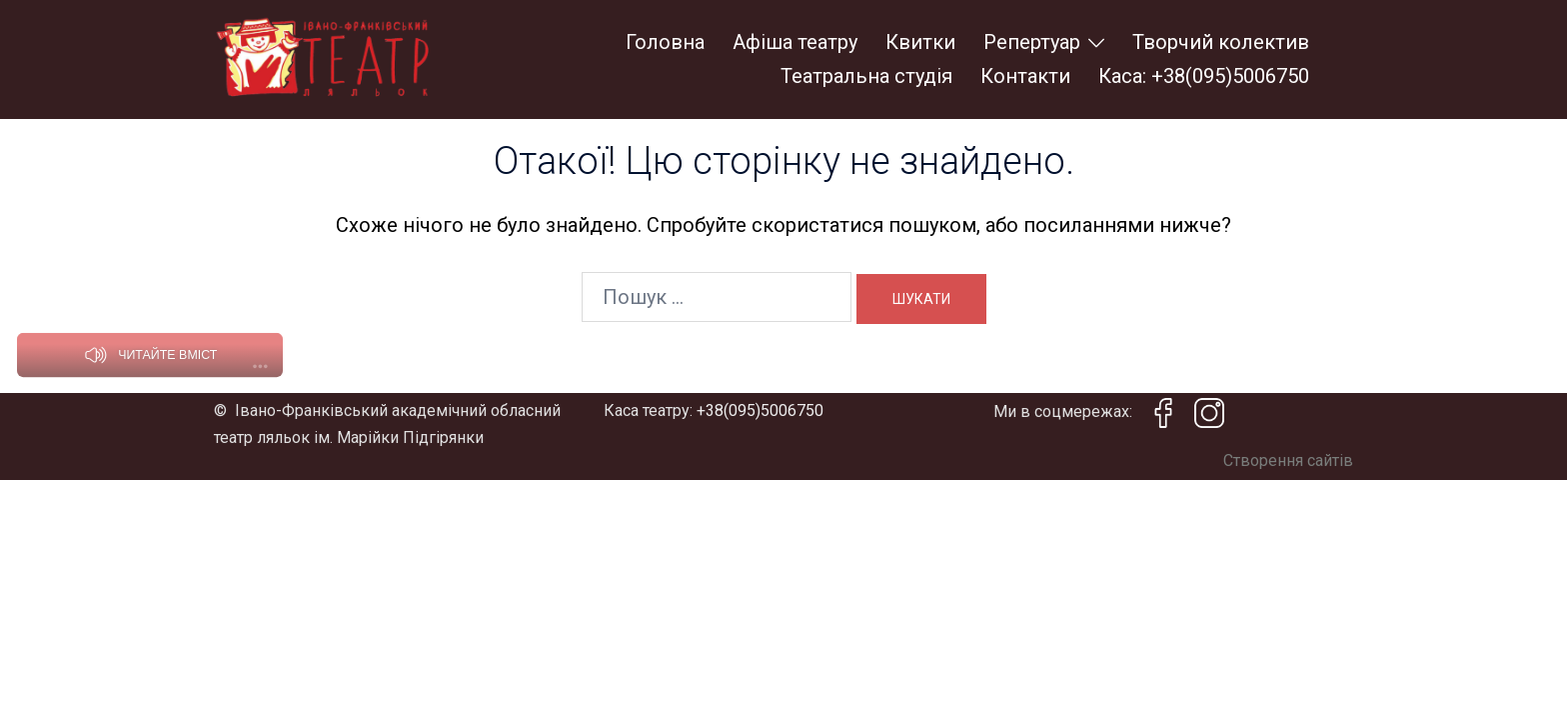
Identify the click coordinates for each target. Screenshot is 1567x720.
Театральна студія (866, 76)
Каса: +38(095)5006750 (1203, 76)
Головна (665, 42)
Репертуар (1031, 42)
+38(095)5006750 (760, 410)
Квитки (920, 42)
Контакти (1025, 76)
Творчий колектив (1220, 42)
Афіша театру (795, 42)
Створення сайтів (1288, 460)
